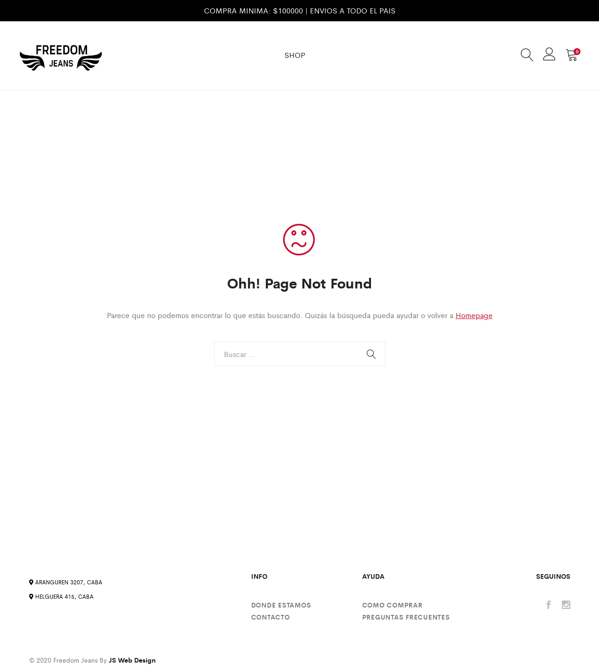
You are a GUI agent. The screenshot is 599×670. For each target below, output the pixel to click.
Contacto (270, 616)
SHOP (294, 55)
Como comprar (392, 604)
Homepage (474, 315)
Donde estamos (281, 604)
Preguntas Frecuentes (406, 616)
